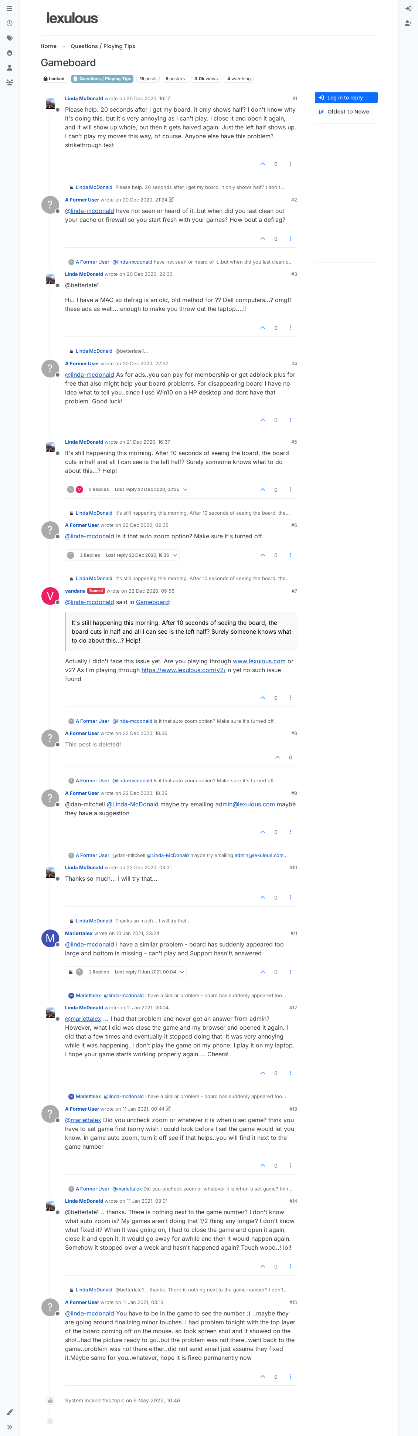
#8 (294, 733)
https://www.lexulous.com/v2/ (184, 670)
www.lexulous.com (259, 661)
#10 (293, 867)
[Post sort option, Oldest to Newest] (346, 112)
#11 (293, 933)
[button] (9, 1412)
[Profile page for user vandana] (50, 596)
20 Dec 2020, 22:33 (150, 274)
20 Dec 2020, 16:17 (148, 98)
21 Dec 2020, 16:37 (148, 442)
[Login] (408, 9)
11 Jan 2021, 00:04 (148, 1007)
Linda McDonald (84, 98)
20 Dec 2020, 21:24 (145, 200)
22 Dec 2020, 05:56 (151, 591)
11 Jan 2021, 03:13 (143, 1302)
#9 (294, 793)
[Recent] (9, 24)
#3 (294, 274)
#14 (293, 1201)
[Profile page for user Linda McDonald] (50, 103)
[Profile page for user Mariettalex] (50, 938)
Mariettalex (79, 933)
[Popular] (9, 53)
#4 (294, 363)
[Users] (9, 68)
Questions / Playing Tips (102, 78)
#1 (294, 98)
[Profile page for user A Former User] (50, 205)
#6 (294, 525)
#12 (293, 1007)
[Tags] (9, 38)
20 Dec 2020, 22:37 (145, 363)
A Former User (82, 200)
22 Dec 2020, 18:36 (145, 733)
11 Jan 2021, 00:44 (143, 1109)
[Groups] (9, 83)
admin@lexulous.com (245, 804)
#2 (294, 200)
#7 (294, 591)
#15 (293, 1302)
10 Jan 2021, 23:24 (137, 933)
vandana (75, 591)
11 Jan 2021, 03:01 (147, 1201)
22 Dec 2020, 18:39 (145, 793)
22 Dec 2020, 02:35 (146, 525)
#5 (294, 442)
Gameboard (152, 602)
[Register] (408, 24)
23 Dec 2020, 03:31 (149, 867)
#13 (293, 1109)
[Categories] (9, 9)
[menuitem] (408, 9)
